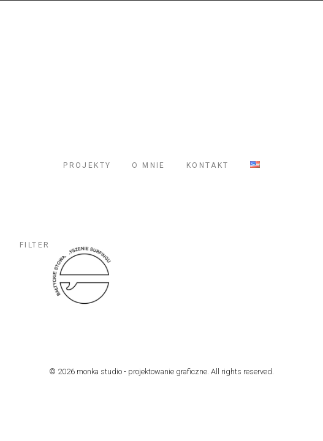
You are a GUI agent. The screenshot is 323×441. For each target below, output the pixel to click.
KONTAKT (207, 165)
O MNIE (148, 165)
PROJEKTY (87, 165)
